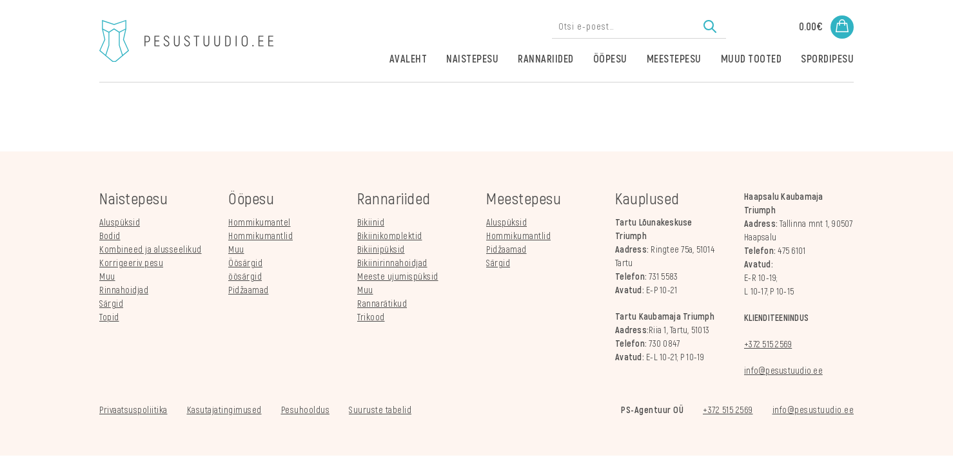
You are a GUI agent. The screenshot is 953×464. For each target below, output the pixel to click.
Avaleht (408, 59)
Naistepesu (472, 59)
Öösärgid (245, 263)
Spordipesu (827, 59)
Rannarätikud (382, 303)
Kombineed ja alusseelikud (150, 249)
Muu (107, 276)
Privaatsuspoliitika (133, 410)
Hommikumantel (259, 222)
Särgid (111, 303)
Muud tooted (751, 59)
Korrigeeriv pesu (131, 263)
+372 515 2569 (768, 344)
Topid (109, 317)
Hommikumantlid (260, 236)
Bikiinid (370, 222)
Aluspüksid (119, 222)
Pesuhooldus (305, 410)
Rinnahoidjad (123, 290)
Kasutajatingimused (224, 410)
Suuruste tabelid (380, 410)
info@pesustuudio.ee (783, 370)
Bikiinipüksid (381, 249)
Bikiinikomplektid (389, 236)
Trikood (371, 317)
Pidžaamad (248, 290)
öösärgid (245, 276)
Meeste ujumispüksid (397, 276)
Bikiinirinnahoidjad (392, 263)
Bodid (110, 236)
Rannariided (546, 59)
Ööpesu (610, 59)
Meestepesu (674, 59)
